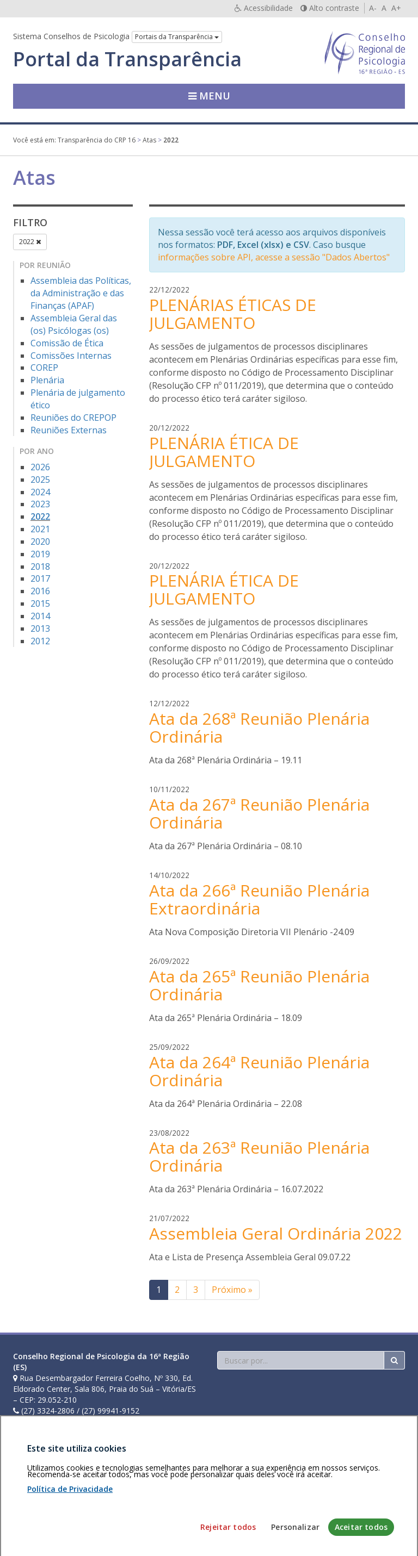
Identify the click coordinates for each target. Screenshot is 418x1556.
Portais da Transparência (177, 36)
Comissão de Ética (66, 343)
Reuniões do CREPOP (73, 418)
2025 (40, 480)
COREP (44, 368)
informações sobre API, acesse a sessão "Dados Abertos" (274, 257)
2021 (40, 529)
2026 (40, 467)
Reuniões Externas (68, 430)
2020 (40, 541)
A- (373, 8)
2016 (40, 591)
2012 (40, 641)
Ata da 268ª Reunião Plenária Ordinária (259, 727)
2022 (30, 241)
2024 (40, 492)
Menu (209, 95)
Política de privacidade (106, 1493)
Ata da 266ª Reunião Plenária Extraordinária (259, 899)
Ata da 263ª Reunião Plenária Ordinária (259, 1156)
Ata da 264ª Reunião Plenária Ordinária (259, 1071)
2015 (40, 603)
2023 (40, 504)
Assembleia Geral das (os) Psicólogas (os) (73, 324)
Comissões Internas (71, 356)
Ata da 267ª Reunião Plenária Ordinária (259, 813)
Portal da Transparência (127, 59)
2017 (40, 578)
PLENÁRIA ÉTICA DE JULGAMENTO (224, 452)
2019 (40, 554)
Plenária (47, 380)
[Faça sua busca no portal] (300, 1360)
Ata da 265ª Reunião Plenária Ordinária (259, 985)
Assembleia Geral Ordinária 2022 (275, 1233)
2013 (40, 628)
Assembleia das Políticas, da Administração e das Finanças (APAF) (80, 293)
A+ (396, 8)
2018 (40, 566)
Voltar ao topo (379, 1493)
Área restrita (39, 1493)
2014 (40, 616)
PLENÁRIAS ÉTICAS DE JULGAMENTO (232, 314)
